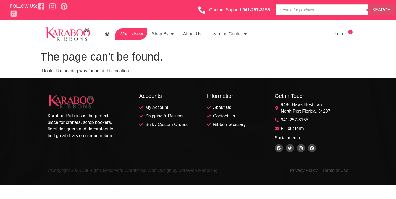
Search (381, 9)
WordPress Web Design (147, 170)
